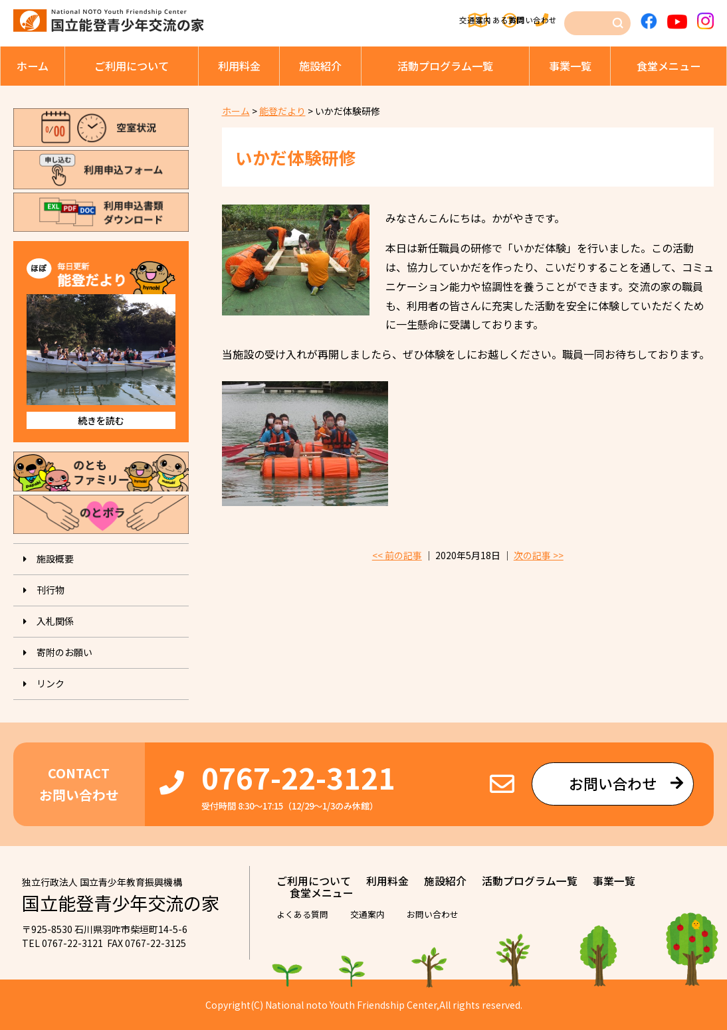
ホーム (33, 66)
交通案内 (379, 20)
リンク (50, 683)
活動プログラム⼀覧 (445, 66)
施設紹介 (320, 66)
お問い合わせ (534, 20)
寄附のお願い (64, 652)
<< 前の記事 (397, 555)
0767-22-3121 (298, 777)
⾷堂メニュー (668, 66)
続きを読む (101, 420)
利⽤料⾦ (239, 66)
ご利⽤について (131, 66)
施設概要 (55, 558)
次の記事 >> (539, 555)
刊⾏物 (50, 589)
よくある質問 (452, 20)
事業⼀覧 (570, 66)
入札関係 (55, 621)
